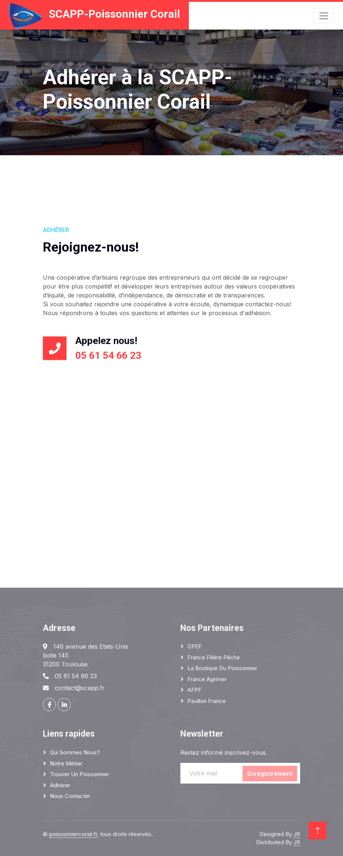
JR (296, 834)
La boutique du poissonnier (222, 668)
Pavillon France (206, 700)
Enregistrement (269, 773)
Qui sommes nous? (75, 752)
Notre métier (66, 763)
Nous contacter (70, 795)
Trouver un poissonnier (79, 774)
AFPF (194, 689)
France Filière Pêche (213, 657)
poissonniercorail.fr (73, 834)
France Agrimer (207, 679)
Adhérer (60, 785)
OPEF (194, 646)
